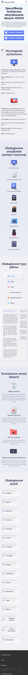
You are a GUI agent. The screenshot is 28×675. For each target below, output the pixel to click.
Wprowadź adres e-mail (11, 657)
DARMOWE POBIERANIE (14, 32)
